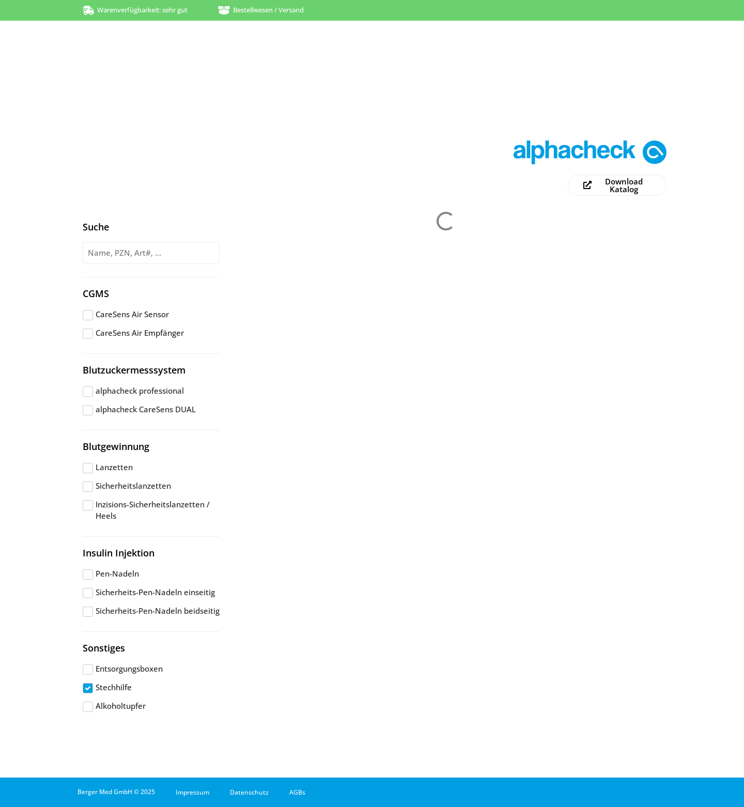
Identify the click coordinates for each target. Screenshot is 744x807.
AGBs (297, 792)
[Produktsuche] (151, 253)
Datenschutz (249, 792)
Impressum (192, 792)
